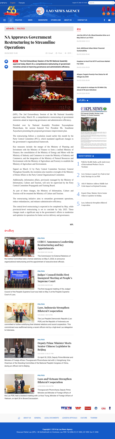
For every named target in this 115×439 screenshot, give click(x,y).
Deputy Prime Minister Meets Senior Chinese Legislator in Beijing (54, 346)
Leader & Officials (69, 418)
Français (22, 3)
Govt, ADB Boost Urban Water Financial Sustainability (91, 49)
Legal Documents (51, 418)
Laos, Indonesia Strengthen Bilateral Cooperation (53, 309)
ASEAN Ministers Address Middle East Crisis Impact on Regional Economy (94, 185)
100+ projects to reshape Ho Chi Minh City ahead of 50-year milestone (92, 89)
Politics (20, 20)
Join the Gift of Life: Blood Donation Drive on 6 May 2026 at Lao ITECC (93, 36)
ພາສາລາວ (3, 3)
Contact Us (82, 20)
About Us (69, 20)
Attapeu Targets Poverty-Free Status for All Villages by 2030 (92, 75)
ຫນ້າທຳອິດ (10, 29)
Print (59, 53)
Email (49, 53)
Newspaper (43, 20)
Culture (84, 418)
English (12, 3)
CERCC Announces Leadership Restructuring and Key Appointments (55, 245)
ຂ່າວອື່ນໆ (9, 231)
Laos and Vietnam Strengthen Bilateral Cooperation (55, 380)
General (37, 418)
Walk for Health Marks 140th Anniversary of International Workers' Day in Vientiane (95, 164)
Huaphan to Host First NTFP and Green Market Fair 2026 (93, 62)
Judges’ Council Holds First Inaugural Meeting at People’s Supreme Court (55, 278)
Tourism (93, 418)
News (31, 20)
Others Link (56, 20)
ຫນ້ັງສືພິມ (83, 100)
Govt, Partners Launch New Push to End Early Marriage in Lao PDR (95, 175)
